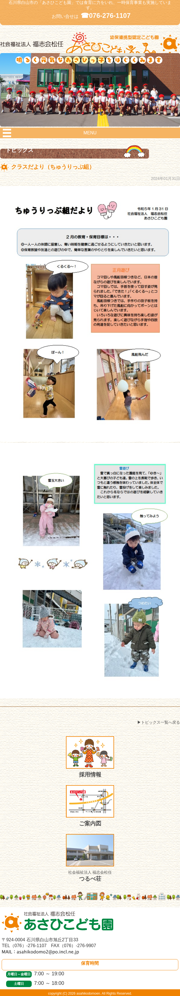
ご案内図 (90, 805)
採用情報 (90, 757)
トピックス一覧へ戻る (160, 722)
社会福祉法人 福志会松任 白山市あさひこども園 (90, 46)
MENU (90, 132)
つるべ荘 (90, 858)
